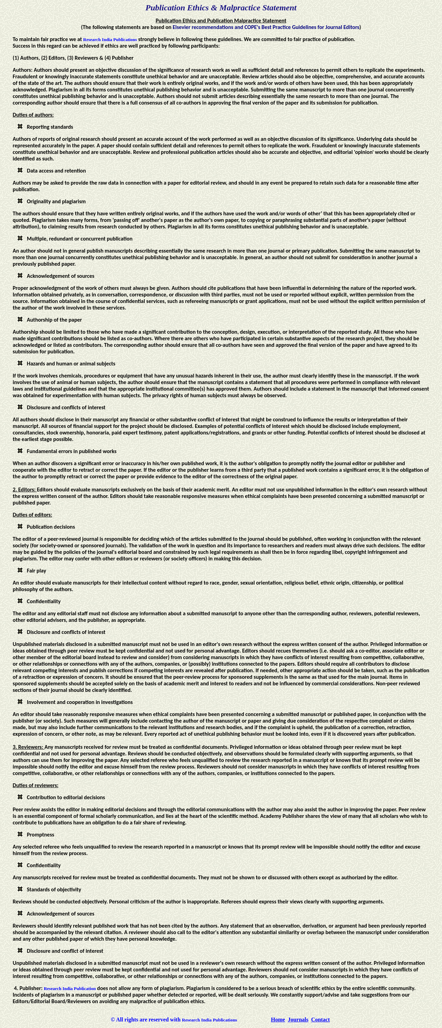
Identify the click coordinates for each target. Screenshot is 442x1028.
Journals (298, 1019)
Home (278, 1019)
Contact (320, 1019)
